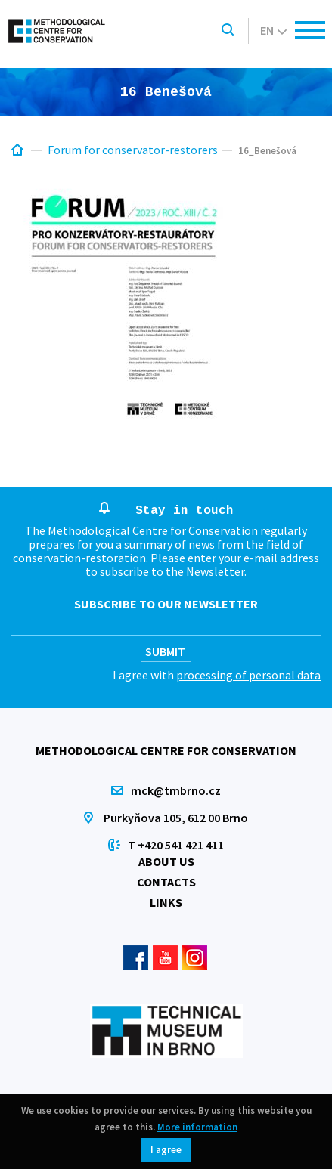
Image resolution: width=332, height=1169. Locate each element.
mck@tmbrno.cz (176, 790)
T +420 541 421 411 (176, 844)
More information (197, 1127)
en (273, 30)
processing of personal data (248, 674)
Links (166, 902)
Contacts (166, 881)
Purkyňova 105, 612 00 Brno (176, 817)
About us (166, 861)
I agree (166, 1149)
